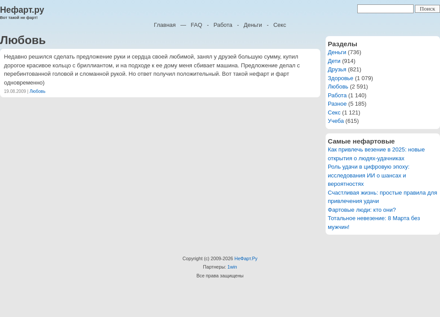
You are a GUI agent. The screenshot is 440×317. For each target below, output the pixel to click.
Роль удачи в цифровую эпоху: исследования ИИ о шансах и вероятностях (369, 175)
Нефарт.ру (22, 10)
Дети (334, 61)
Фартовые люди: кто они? (362, 209)
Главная (165, 25)
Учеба (336, 121)
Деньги (253, 25)
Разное (337, 103)
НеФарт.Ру (246, 258)
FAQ (196, 25)
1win (232, 266)
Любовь (37, 91)
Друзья (337, 69)
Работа (222, 25)
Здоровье (340, 78)
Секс (279, 25)
